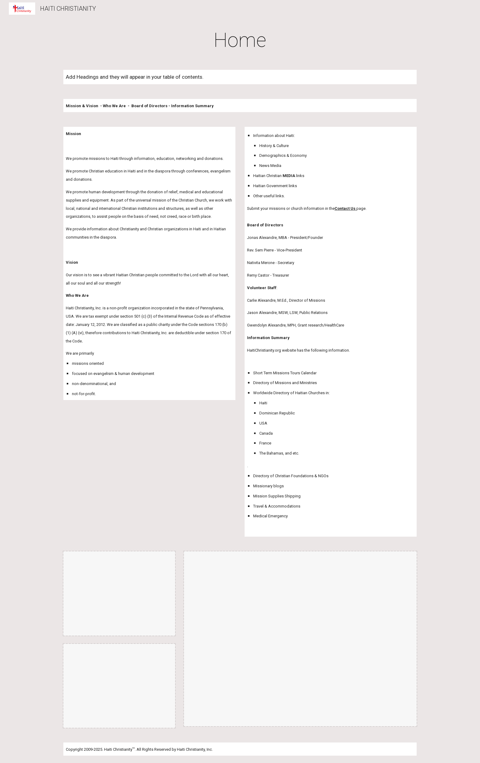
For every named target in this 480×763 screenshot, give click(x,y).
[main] (240, 40)
